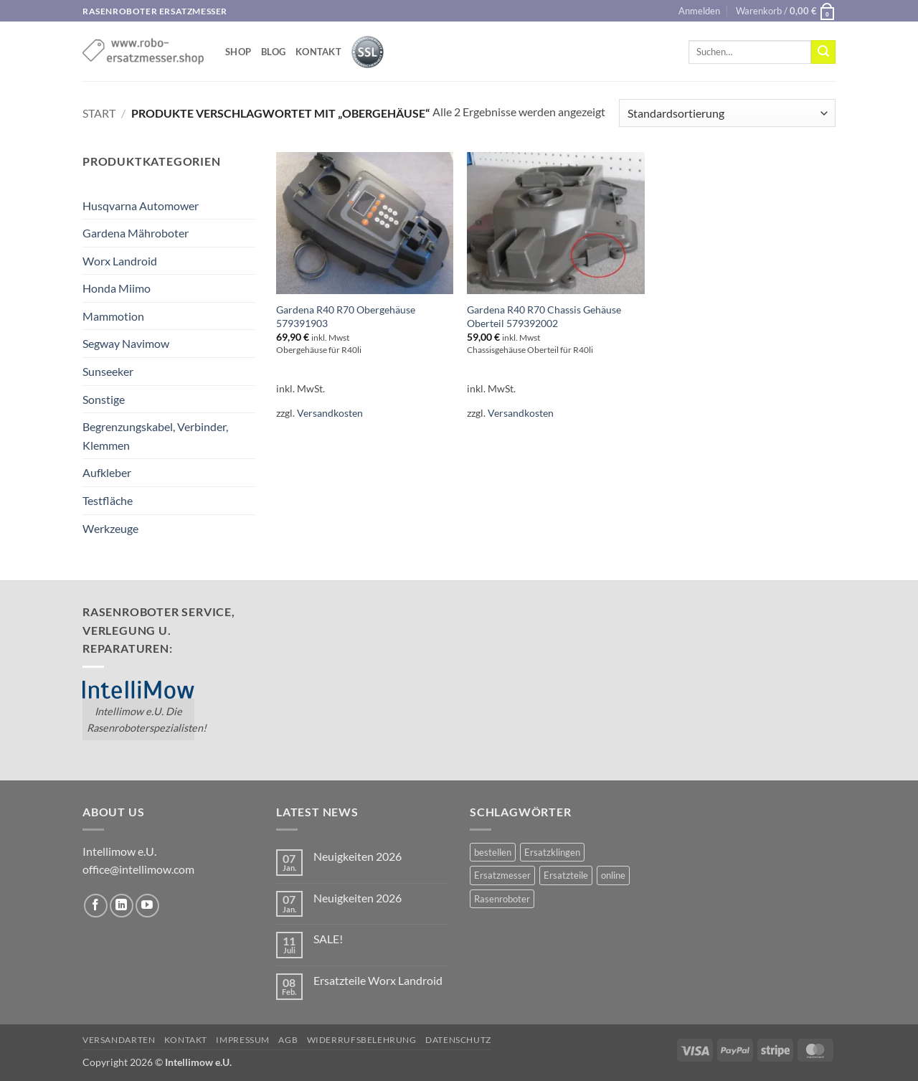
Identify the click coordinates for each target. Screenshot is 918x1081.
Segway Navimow (125, 343)
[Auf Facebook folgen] (96, 905)
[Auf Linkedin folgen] (121, 905)
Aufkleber (106, 472)
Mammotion (113, 316)
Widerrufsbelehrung (362, 1039)
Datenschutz (458, 1039)
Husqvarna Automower (140, 205)
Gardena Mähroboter (135, 233)
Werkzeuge (110, 528)
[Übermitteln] (823, 52)
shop (238, 51)
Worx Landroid (119, 261)
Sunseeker (107, 371)
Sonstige (103, 399)
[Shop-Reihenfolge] (727, 113)
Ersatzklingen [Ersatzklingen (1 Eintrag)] (552, 852)
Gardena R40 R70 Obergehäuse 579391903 (345, 316)
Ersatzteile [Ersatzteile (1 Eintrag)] (566, 875)
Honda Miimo (116, 288)
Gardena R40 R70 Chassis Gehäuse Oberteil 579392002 (544, 316)
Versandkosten (330, 413)
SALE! (328, 938)
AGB (288, 1039)
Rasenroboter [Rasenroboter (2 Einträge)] (502, 899)
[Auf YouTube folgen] (147, 905)
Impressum (243, 1039)
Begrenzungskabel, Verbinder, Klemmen (155, 436)
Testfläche (107, 500)
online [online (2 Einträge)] (613, 875)
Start (98, 113)
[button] (699, 11)
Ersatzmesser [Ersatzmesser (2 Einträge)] (502, 875)
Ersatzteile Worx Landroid (378, 980)
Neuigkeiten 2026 (357, 856)
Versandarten (118, 1039)
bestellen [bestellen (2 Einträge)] (492, 852)
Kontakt (318, 51)
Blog (273, 51)
